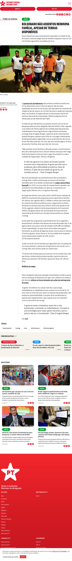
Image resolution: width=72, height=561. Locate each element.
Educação (4, 516)
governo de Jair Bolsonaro (33, 103)
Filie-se (54, 9)
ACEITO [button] (23, 556)
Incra (25, 328)
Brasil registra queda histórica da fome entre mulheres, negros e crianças (52, 392)
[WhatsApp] (67, 14)
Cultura (3, 522)
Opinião (3, 525)
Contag (17, 328)
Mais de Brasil (5, 362)
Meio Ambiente (5, 530)
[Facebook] (57, 14)
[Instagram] (60, 14)
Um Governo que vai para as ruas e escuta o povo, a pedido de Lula (17, 392)
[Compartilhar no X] (31, 403)
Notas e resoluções (9, 486)
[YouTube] (65, 14)
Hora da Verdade (9, 342)
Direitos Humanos (6, 519)
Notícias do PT (5, 533)
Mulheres (3, 510)
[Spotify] (69, 14)
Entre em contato (41, 548)
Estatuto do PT (5, 545)
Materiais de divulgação (11, 488)
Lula (2, 496)
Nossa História (5, 542)
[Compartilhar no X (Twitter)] (3, 109)
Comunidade (40, 538)
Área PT (17, 9)
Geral (37, 496)
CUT (26, 319)
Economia (4, 499)
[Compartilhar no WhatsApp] (6, 109)
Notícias (4, 492)
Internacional (5, 504)
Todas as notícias (8, 19)
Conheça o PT (6, 538)
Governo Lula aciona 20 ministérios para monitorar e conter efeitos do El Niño (17, 434)
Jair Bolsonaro (35, 328)
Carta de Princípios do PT (8, 548)
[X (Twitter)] (62, 14)
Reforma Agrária (49, 328)
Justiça (3, 528)
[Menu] (69, 3)
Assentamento (7, 328)
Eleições (3, 513)
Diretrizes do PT (42, 492)
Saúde (36, 342)
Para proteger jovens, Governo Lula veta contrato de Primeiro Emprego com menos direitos (53, 434)
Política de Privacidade (59, 551)
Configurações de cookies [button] (10, 557)
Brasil (6, 388)
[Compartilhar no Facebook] (1, 109)
